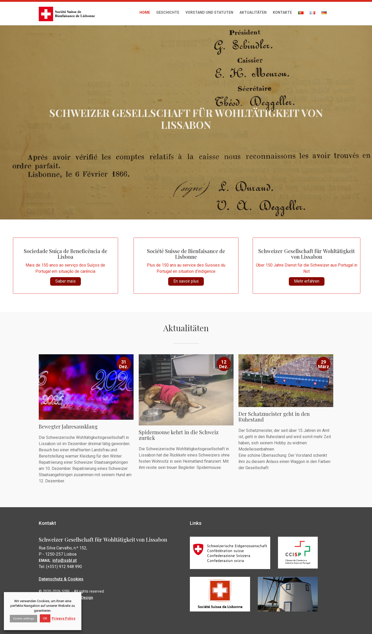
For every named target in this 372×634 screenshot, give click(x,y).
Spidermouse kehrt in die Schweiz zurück (179, 434)
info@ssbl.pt (65, 559)
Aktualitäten (253, 12)
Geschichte (167, 12)
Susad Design (81, 596)
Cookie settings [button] (23, 618)
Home (145, 12)
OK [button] (45, 618)
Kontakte (282, 12)
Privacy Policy (63, 618)
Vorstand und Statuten (209, 12)
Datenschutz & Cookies (62, 578)
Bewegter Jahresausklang (68, 425)
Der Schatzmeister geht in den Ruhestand (274, 416)
